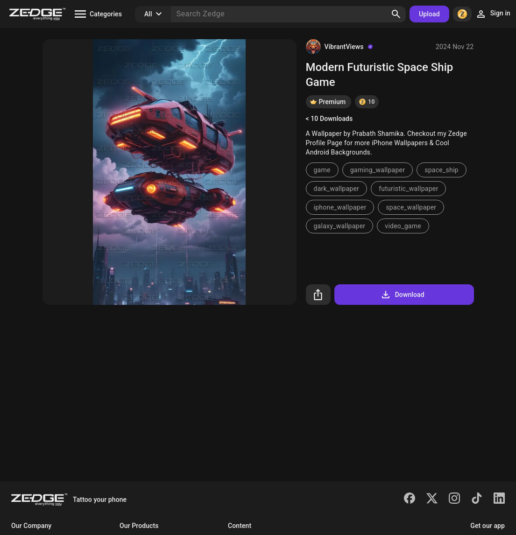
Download (402, 294)
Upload (429, 14)
